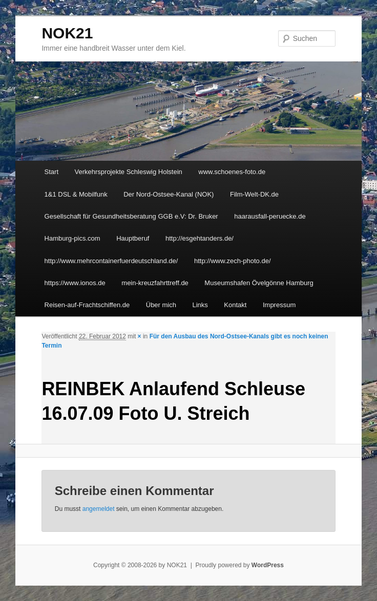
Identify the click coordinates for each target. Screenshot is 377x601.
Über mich (161, 305)
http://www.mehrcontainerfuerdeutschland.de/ (111, 261)
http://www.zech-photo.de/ (232, 261)
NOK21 (67, 33)
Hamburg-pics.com (72, 238)
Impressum (279, 305)
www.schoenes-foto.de (231, 172)
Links (200, 305)
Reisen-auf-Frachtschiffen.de (87, 305)
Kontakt (235, 305)
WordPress (268, 565)
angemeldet (98, 508)
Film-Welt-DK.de (254, 194)
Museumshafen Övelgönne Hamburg (258, 283)
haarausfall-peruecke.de (269, 216)
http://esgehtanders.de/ (199, 238)
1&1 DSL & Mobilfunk (76, 194)
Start (51, 172)
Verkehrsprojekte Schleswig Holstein (128, 172)
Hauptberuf (132, 238)
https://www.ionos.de (75, 283)
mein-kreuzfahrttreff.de (154, 283)
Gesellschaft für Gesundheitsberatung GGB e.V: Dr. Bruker (131, 216)
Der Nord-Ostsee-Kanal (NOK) (168, 194)
